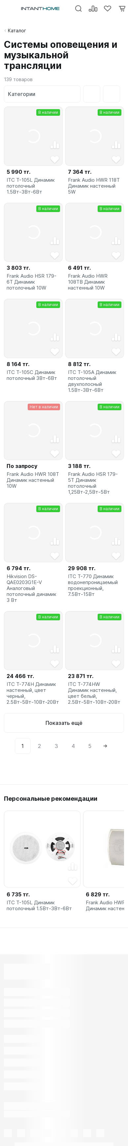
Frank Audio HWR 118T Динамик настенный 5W (94, 186)
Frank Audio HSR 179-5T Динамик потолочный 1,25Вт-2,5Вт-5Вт (93, 483)
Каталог (17, 30)
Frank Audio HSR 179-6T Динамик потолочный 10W (31, 282)
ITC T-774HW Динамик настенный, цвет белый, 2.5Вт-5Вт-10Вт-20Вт (94, 693)
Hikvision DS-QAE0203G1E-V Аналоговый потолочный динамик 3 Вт (31, 588)
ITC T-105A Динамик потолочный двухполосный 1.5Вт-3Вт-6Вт (92, 381)
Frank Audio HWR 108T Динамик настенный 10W (33, 480)
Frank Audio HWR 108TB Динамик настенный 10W (88, 282)
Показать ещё (64, 723)
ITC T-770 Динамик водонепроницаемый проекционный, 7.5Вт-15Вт (93, 585)
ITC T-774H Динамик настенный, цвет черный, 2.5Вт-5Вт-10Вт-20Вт (33, 693)
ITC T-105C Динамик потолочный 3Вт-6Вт (32, 375)
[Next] (105, 746)
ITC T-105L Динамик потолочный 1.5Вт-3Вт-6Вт (31, 186)
